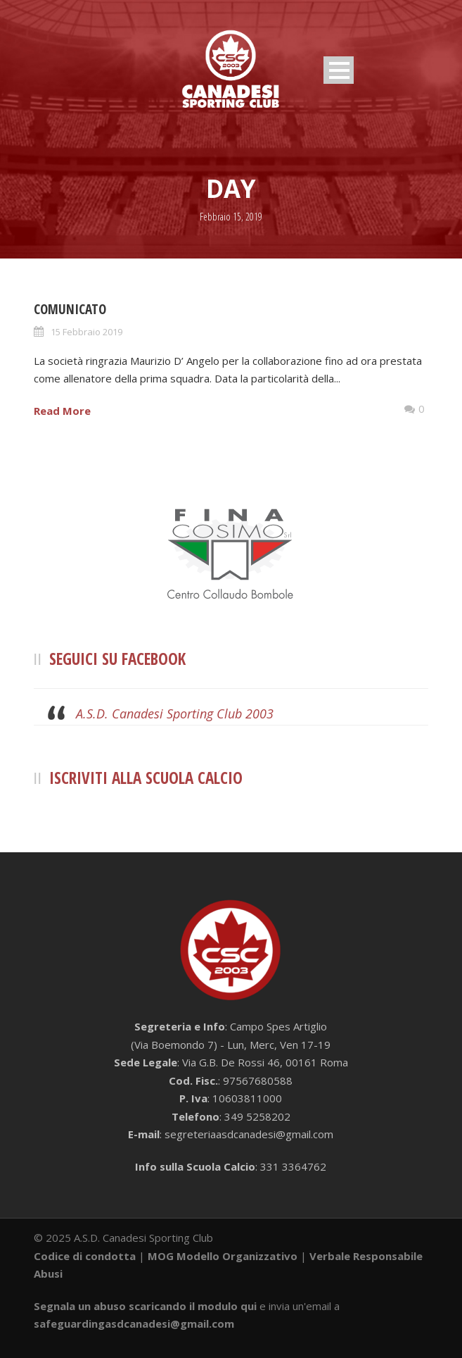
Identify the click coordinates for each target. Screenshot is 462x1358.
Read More (62, 411)
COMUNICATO (70, 309)
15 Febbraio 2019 (86, 331)
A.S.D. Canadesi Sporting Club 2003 (175, 713)
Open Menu (338, 70)
